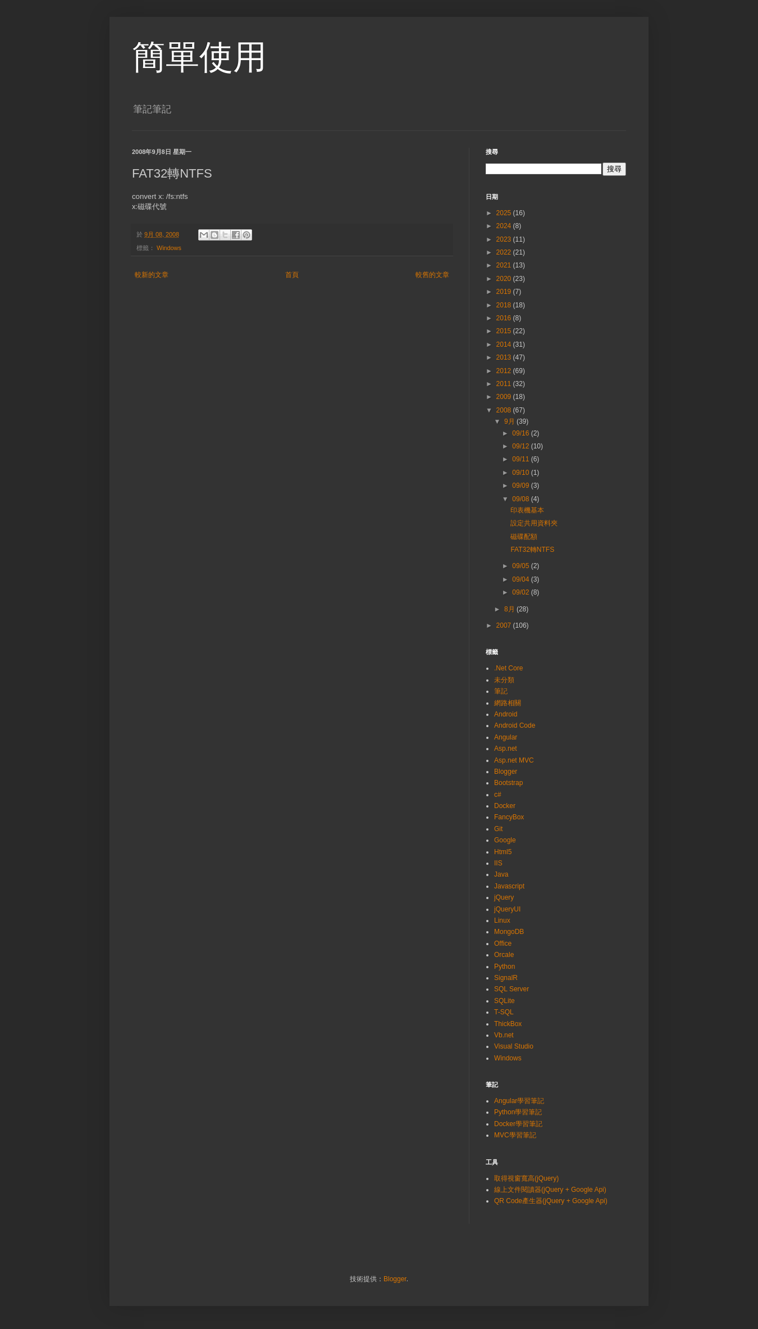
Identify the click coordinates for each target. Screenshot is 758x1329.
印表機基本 (527, 510)
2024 (504, 226)
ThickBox (508, 1024)
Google (505, 840)
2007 (504, 625)
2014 (504, 344)
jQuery (504, 897)
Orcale (504, 955)
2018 (504, 305)
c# (497, 795)
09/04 (521, 579)
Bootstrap (508, 783)
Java (501, 874)
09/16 (521, 433)
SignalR (506, 978)
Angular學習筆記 (519, 1101)
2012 (504, 371)
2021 (504, 265)
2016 (504, 318)
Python (504, 966)
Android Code (514, 725)
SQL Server (511, 989)
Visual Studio (513, 1046)
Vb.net (504, 1035)
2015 (504, 331)
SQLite (504, 1001)
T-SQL (504, 1012)
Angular (505, 737)
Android (505, 714)
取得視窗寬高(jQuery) (526, 1178)
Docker (504, 806)
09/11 (521, 459)
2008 (504, 410)
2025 (504, 213)
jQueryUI (507, 909)
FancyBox (509, 817)
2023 (504, 239)
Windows (169, 247)
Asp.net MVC (514, 760)
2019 (504, 292)
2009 (504, 397)
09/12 (521, 446)
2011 (504, 384)
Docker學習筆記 (518, 1124)
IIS (498, 863)
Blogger (505, 771)
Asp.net (505, 748)
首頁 (292, 275)
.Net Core (508, 668)
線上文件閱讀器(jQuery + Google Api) (550, 1190)
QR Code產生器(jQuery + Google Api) (551, 1201)
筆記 (501, 691)
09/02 (521, 592)
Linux (502, 920)
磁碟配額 (523, 537)
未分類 (504, 680)
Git (498, 829)
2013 (504, 357)
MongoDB (509, 932)
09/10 (521, 473)
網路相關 (507, 703)
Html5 (503, 852)
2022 (504, 252)
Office (503, 943)
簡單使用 (199, 57)
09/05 (521, 566)
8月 (510, 609)
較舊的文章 (432, 275)
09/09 (521, 485)
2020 (504, 279)
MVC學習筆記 (515, 1135)
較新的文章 (151, 275)
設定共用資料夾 (534, 523)
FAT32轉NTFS (532, 550)
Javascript (509, 886)
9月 (510, 421)
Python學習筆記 (518, 1112)
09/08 (521, 499)
